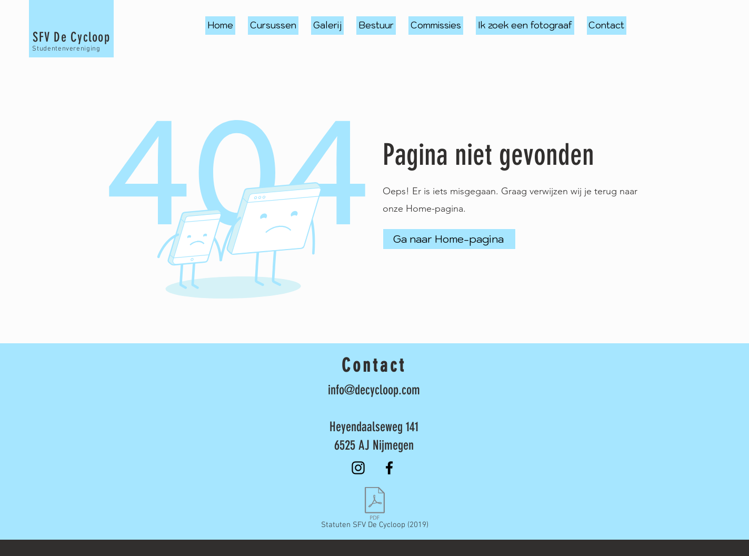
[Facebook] (389, 467)
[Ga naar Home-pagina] (449, 239)
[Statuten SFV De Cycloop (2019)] (375, 510)
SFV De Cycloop (71, 37)
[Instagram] (358, 467)
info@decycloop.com (374, 390)
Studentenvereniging (66, 49)
